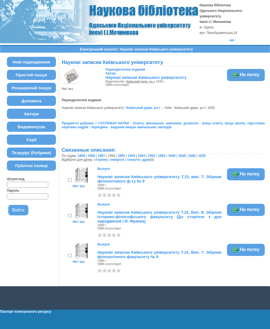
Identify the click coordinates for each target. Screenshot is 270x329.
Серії (31, 139)
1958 (91, 156)
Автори (31, 113)
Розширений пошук (31, 87)
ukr (232, 40)
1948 (181, 156)
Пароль (13, 190)
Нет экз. (79, 186)
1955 (121, 156)
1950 (161, 156)
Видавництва (31, 126)
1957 (101, 156)
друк (146, 160)
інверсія (117, 160)
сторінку (101, 160)
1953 (141, 156)
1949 (171, 156)
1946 (192, 156)
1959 (81, 156)
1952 (151, 156)
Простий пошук (31, 75)
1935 (202, 156)
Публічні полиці (31, 165)
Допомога (31, 100)
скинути (133, 160)
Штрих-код (16, 179)
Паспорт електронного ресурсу (25, 312)
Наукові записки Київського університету (146, 77)
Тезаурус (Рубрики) (31, 152)
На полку (246, 75)
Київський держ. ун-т (140, 81)
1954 (131, 156)
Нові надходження (31, 62)
